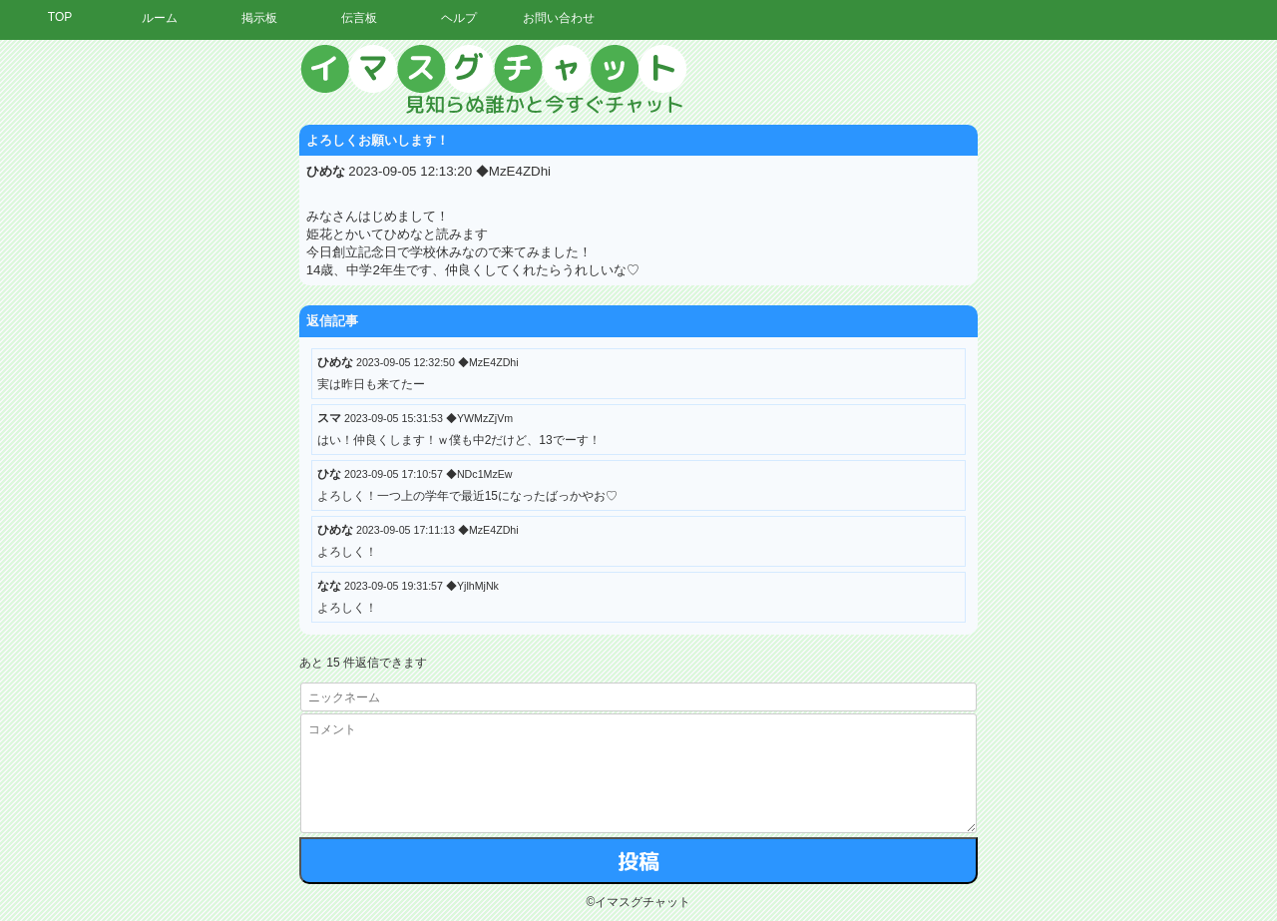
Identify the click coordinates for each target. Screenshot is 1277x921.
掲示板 (259, 18)
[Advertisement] (1092, 344)
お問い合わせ (559, 18)
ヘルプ (459, 18)
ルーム (160, 18)
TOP (60, 17)
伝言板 (359, 18)
